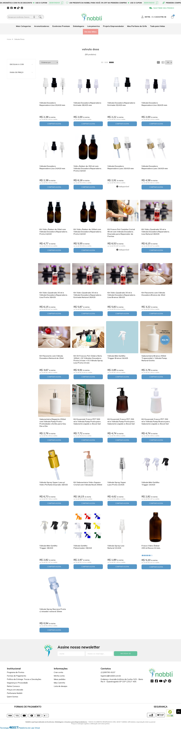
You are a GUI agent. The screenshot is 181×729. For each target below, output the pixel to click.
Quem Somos (12, 696)
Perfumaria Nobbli (14, 693)
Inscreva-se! (126, 653)
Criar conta (58, 672)
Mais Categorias (23, 26)
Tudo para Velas (157, 26)
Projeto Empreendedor (113, 26)
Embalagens (78, 26)
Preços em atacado (15, 689)
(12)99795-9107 (108, 672)
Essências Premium (61, 26)
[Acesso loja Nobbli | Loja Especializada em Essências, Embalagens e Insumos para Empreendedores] (153, 17)
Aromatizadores (41, 26)
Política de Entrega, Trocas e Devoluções (24, 679)
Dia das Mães (90, 32)
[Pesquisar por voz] (34, 17)
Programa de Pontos (15, 672)
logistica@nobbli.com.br (111, 676)
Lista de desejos (60, 686)
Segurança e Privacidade (17, 683)
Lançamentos (93, 26)
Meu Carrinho (59, 683)
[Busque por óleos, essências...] (19, 17)
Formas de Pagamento (16, 676)
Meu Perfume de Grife (137, 26)
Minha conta (59, 676)
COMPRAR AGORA (54, 124)
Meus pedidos (59, 679)
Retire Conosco (13, 686)
